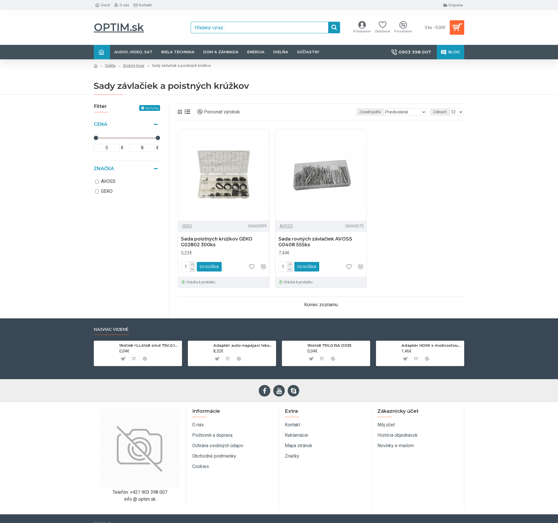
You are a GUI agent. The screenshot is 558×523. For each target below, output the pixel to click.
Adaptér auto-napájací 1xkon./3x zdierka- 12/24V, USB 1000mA (243, 345)
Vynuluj (151, 108)
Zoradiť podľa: (372, 112)
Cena (100, 124)
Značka (104, 168)
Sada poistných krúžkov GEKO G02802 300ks (216, 242)
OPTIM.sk (119, 27)
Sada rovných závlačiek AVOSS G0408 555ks (315, 242)
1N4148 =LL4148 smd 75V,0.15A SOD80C (149, 345)
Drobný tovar (133, 65)
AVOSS (286, 226)
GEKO (187, 226)
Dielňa (110, 65)
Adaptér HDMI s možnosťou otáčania (431, 345)
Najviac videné (111, 329)
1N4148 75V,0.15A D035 (329, 345)
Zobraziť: (442, 112)
